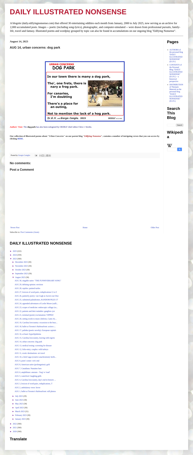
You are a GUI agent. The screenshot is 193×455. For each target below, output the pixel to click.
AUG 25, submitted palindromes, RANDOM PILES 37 (36, 300)
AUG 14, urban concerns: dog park (28, 342)
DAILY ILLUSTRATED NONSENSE (68, 12)
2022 (15, 424)
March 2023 (20, 411)
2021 (15, 427)
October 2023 (20, 270)
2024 (15, 255)
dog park (31, 127)
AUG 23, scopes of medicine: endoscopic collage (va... (36, 307)
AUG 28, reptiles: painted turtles (27, 288)
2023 (15, 259)
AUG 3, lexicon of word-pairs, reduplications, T (33, 384)
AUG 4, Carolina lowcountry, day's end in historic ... (35, 380)
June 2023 (19, 400)
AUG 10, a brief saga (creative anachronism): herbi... (35, 357)
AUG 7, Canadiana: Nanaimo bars (28, 368)
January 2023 (20, 419)
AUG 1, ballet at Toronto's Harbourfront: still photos (35, 391)
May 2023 (19, 404)
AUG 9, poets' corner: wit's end (27, 361)
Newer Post (14, 227)
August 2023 (20, 277)
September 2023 (21, 273)
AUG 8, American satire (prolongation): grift (32, 364)
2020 (15, 431)
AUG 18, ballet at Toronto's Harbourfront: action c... (35, 326)
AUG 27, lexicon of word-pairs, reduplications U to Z (36, 292)
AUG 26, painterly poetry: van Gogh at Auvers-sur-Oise (37, 296)
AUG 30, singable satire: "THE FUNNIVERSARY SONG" (38, 281)
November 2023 (21, 266)
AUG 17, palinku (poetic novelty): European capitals (35, 330)
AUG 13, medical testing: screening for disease (33, 346)
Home (85, 227)
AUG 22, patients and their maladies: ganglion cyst (35, 311)
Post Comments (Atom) (30, 232)
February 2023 (21, 415)
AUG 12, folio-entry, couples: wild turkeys (31, 349)
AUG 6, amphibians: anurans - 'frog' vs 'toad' (32, 372)
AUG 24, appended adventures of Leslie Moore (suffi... (36, 303)
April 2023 (19, 408)
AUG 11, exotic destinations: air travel (30, 353)
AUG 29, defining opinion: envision (29, 284)
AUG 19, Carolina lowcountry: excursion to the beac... (36, 323)
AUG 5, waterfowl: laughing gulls (28, 376)
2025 (15, 251)
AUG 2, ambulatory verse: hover (27, 387)
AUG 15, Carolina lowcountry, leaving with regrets (35, 338)
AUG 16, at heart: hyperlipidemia (28, 334)
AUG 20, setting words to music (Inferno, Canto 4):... (36, 319)
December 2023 (21, 262)
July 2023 (19, 396)
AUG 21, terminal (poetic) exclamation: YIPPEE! (34, 315)
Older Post (155, 227)
